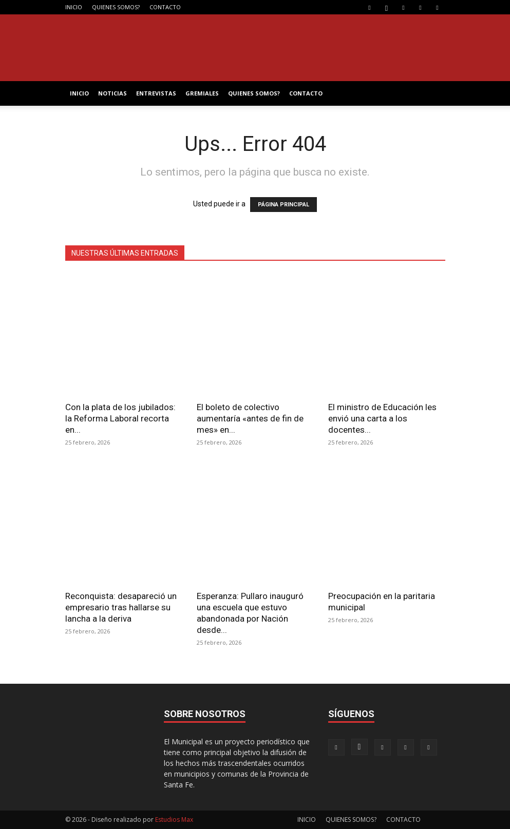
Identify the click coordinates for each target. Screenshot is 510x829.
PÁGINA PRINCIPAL (283, 204)
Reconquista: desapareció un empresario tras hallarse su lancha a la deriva (121, 607)
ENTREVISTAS (156, 93)
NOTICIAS (112, 93)
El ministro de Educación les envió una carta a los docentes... (382, 418)
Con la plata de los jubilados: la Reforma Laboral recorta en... (120, 418)
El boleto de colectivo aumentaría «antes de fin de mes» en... (250, 418)
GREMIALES (202, 93)
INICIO (73, 7)
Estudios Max (174, 819)
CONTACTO (165, 7)
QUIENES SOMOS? (116, 7)
